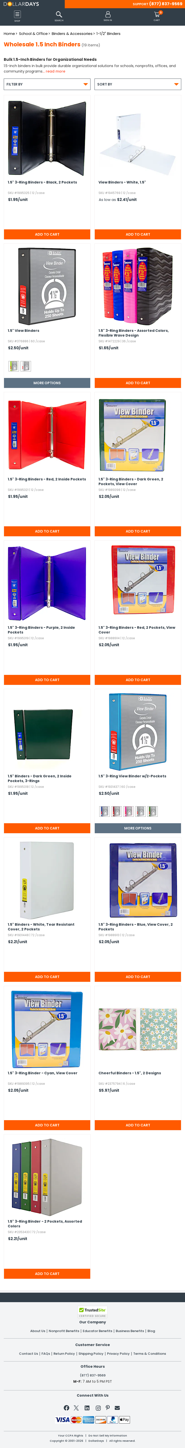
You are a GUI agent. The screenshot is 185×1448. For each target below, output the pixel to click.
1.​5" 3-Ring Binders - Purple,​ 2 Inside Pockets (41, 630)
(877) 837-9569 (165, 4)
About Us (37, 1331)
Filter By (47, 84)
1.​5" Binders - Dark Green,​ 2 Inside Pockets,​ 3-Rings (40, 778)
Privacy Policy (118, 1354)
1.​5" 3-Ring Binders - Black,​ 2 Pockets (42, 182)
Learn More (143, 1437)
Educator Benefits (97, 1331)
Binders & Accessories (72, 33)
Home (9, 33)
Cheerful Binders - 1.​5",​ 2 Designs (129, 1073)
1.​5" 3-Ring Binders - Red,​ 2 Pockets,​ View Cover (136, 630)
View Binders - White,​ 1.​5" (122, 182)
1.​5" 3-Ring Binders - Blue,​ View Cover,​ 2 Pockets (135, 927)
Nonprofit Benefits (64, 1331)
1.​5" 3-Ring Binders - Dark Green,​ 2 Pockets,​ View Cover (130, 481)
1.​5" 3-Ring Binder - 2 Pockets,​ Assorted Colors (45, 1224)
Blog (151, 1331)
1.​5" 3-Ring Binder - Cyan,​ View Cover (43, 1073)
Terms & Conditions (149, 1354)
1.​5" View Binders (23, 330)
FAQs (46, 1354)
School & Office (33, 33)
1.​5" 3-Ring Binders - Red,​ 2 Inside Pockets (47, 479)
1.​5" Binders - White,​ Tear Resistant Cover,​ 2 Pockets (41, 927)
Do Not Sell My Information (107, 1436)
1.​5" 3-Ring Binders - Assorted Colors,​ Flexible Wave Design (133, 333)
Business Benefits (130, 1331)
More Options (47, 382)
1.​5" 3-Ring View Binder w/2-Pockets (132, 776)
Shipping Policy (91, 1354)
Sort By (137, 84)
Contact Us (28, 1354)
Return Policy (64, 1354)
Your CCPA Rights (70, 1436)
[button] (108, 16)
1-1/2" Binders (108, 33)
